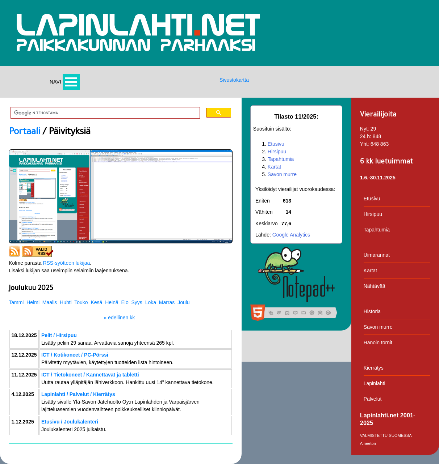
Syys (136, 302)
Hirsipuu (277, 151)
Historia (372, 311)
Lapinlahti (374, 383)
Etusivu (276, 144)
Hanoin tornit (378, 342)
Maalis (49, 302)
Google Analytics (291, 235)
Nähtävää (374, 286)
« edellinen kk (119, 317)
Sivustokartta (234, 80)
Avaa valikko (71, 82)
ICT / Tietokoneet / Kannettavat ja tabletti (90, 375)
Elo (125, 302)
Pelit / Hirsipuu (59, 335)
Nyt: (364, 129)
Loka (150, 302)
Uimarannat (377, 255)
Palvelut (373, 399)
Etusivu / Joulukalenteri (69, 422)
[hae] (102, 113)
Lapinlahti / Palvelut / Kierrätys (78, 394)
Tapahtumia (281, 159)
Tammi (16, 302)
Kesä (96, 302)
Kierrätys (374, 368)
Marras (167, 302)
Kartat (274, 167)
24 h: (365, 136)
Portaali (24, 133)
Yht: (364, 144)
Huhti (66, 302)
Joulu (183, 302)
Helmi (32, 302)
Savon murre (282, 174)
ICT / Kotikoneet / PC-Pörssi (74, 355)
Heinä (111, 302)
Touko (81, 302)
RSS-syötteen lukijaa (66, 263)
